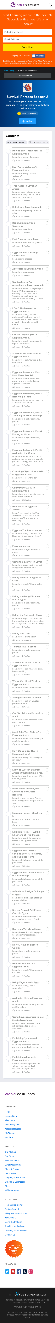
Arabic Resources (13, 1129)
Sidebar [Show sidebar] (27, 75)
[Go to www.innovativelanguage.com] (28, 1294)
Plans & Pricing (12, 1169)
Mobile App (10, 1137)
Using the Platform (13, 1222)
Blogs (7, 1186)
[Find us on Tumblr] (25, 1271)
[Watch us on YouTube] (13, 1271)
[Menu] (4, 4)
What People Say (13, 1165)
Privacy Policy (42, 61)
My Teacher (10, 1133)
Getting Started (12, 1209)
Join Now (27, 47)
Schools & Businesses (15, 1182)
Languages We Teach (15, 1177)
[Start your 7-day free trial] (14, 1249)
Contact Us (10, 1235)
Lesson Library (8, 71)
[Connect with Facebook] (38, 56)
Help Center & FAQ (14, 1205)
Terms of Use (32, 61)
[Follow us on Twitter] (7, 1271)
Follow (29, 121)
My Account (10, 1218)
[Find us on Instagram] (30, 1271)
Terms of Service (40, 1315)
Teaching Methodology (15, 1226)
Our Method (10, 1152)
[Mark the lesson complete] (47, 151)
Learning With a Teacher (16, 1230)
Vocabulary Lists (12, 1124)
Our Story (9, 1156)
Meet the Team (11, 1160)
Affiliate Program (12, 1190)
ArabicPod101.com (37, 1302)
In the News (10, 1173)
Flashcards (10, 1120)
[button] (50, 4)
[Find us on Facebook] (19, 1271)
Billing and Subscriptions (16, 1213)
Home (7, 1112)
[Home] (25, 7)
